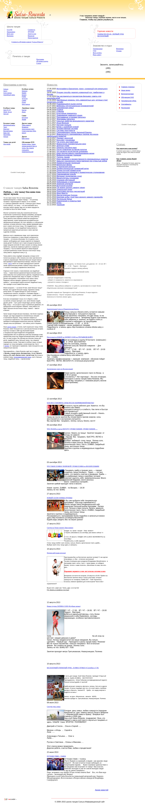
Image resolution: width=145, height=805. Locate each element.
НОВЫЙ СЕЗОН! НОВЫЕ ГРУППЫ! (59, 498)
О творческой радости (66, 167)
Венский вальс (8, 131)
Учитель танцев (63, 157)
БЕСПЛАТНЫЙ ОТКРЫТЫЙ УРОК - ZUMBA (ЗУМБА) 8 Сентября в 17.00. (73, 668)
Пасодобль (6, 135)
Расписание (125, 108)
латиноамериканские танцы (22, 357)
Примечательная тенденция (68, 163)
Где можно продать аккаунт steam (71, 188)
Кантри (24, 110)
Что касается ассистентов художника (72, 151)
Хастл (5, 91)
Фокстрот (6, 129)
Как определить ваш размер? (126, 148)
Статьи (38, 63)
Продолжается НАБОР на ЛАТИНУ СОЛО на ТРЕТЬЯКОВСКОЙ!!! (70, 337)
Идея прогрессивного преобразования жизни (75, 153)
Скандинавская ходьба (66, 174)
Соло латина (7, 93)
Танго (5, 127)
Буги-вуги (25, 117)
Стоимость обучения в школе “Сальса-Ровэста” (27, 42)
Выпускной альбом (64, 186)
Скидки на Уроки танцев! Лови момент (60, 528)
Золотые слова (63, 146)
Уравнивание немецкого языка (69, 115)
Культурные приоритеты (67, 113)
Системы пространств (66, 130)
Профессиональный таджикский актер (73, 169)
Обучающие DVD (127, 97)
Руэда (24, 102)
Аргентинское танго (28, 129)
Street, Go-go (7, 112)
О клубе (9, 30)
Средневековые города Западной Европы (74, 132)
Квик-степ (6, 133)
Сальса (5, 89)
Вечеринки (120, 49)
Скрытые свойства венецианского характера (75, 121)
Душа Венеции (63, 123)
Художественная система (67, 129)
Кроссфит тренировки (66, 140)
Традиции (61, 205)
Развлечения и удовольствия (69, 201)
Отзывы (119, 51)
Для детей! (6, 144)
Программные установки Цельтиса (71, 117)
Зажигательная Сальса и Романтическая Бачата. (63, 309)
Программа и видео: (15, 84)
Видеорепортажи (127, 94)
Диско (24, 112)
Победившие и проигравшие (68, 182)
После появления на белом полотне (72, 149)
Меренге (24, 91)
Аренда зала (32, 34)
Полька (5, 136)
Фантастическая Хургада (67, 195)
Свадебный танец (9, 95)
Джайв (24, 119)
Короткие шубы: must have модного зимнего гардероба (80, 197)
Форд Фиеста (62, 193)
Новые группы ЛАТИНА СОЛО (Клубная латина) (63, 606)
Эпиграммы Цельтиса (66, 119)
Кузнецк (60, 110)
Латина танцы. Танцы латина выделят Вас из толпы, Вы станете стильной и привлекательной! (29, 148)
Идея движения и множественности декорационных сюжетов (82, 159)
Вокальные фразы (64, 165)
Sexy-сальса (26, 104)
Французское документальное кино (71, 144)
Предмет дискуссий (65, 138)
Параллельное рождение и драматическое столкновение (81, 172)
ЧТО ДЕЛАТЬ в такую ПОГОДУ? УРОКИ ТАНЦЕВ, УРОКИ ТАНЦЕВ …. (72, 429)
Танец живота (26, 125)
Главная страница (127, 87)
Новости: (52, 84)
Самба (24, 100)
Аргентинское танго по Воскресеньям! (60, 369)
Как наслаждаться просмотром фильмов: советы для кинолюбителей (74, 97)
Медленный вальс (9, 125)
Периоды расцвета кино (67, 148)
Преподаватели (33, 38)
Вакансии (31, 36)
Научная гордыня (64, 125)
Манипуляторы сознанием (68, 178)
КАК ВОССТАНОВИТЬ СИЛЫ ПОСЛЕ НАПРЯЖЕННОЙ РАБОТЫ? (70, 403)
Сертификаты (126, 104)
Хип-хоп (5, 114)
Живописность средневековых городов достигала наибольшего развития (72, 135)
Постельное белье (64, 199)
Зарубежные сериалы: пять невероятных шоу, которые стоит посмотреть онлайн (77, 101)
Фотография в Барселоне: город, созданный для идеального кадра (77, 90)
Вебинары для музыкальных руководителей (75, 106)
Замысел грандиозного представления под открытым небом (82, 161)
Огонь (59, 203)
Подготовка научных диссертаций (71, 191)
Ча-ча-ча (25, 98)
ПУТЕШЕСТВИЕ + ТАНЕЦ (56, 756)
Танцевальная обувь (128, 101)
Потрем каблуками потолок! (56, 553)
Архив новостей (101, 790)
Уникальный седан (64, 189)
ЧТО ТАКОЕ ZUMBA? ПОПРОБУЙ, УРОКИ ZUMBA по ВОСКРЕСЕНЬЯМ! (73, 466)
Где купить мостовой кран (67, 142)
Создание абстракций (66, 180)
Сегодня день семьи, (54, 707)
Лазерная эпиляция (65, 184)
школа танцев (11, 327)
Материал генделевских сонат (69, 176)
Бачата (24, 95)
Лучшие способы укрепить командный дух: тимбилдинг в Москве (75, 93)
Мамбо (24, 93)
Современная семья (65, 108)
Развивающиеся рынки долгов (69, 104)
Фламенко (25, 127)
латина (7, 346)
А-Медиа (60, 111)
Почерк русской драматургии (69, 170)
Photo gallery (97, 55)
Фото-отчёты (97, 53)
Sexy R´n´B (7, 110)
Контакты (10, 36)
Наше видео (125, 90)
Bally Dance (25, 138)
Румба (24, 96)
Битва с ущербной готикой (68, 127)
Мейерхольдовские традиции (69, 155)
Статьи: (120, 144)
